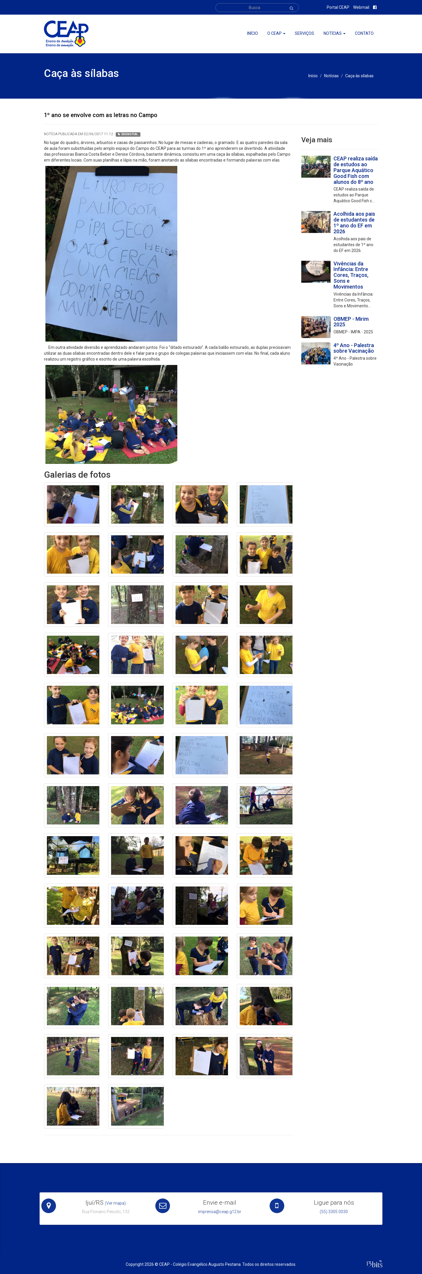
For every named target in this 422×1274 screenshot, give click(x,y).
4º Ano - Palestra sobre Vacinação (353, 348)
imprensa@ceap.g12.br (219, 1211)
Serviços (304, 33)
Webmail (361, 7)
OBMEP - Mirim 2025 (351, 322)
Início (252, 33)
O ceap (276, 33)
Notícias (335, 33)
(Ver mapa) (115, 1203)
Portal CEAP (338, 7)
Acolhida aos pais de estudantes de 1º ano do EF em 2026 (354, 222)
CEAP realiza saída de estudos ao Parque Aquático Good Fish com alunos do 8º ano (355, 170)
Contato (364, 33)
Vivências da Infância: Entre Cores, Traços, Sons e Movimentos (350, 275)
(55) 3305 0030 (334, 1211)
